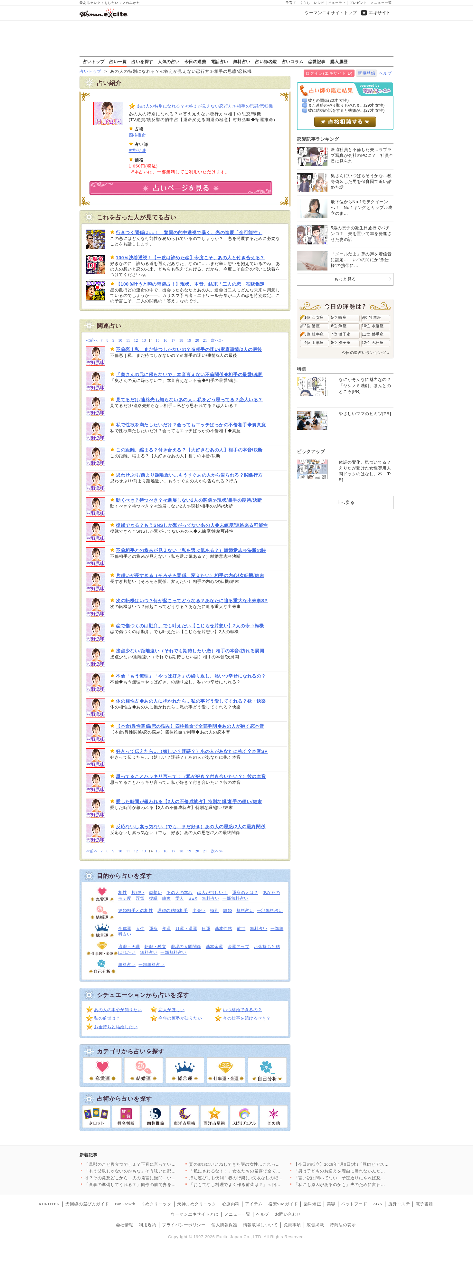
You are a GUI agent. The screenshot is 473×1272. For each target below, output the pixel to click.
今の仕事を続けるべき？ (247, 1018)
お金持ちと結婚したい (115, 1026)
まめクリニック (156, 1203)
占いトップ (94, 61)
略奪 (166, 898)
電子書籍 (424, 1203)
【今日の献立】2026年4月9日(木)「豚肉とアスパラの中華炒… (354, 1164)
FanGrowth (125, 1203)
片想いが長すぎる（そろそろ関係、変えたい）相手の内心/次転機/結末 (190, 575)
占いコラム (293, 61)
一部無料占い (235, 898)
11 (128, 340)
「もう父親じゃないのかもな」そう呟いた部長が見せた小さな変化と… (154, 1171)
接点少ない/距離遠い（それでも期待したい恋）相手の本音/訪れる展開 (190, 650)
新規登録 (366, 73)
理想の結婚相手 (172, 910)
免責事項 (292, 1224)
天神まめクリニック (196, 1203)
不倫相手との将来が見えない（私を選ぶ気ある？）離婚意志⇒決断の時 (191, 550)
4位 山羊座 (314, 342)
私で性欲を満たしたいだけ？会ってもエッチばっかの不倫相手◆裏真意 (191, 424)
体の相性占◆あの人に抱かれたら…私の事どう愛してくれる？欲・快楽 (191, 701)
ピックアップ (311, 451)
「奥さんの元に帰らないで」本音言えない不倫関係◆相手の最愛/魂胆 (189, 374)
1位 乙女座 (314, 317)
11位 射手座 (372, 334)
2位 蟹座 (312, 326)
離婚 (227, 910)
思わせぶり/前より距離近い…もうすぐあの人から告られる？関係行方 (189, 475)
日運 (206, 928)
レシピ (319, 3)
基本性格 (223, 928)
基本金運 (214, 946)
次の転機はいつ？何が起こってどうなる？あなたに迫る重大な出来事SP (192, 600)
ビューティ (337, 3)
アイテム (253, 1203)
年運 (166, 928)
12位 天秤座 (372, 342)
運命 (153, 928)
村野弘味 (137, 150)
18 (181, 340)
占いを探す (142, 61)
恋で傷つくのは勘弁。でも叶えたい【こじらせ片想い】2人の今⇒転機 (190, 625)
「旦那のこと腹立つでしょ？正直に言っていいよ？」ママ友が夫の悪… (154, 1164)
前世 (241, 928)
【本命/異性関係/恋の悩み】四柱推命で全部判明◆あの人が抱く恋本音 (190, 726)
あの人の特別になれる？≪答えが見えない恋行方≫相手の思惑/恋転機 (205, 106)
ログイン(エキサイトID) (329, 73)
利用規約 (147, 1224)
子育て (291, 3)
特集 (301, 369)
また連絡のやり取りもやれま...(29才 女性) (346, 105)
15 (158, 340)
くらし (305, 3)
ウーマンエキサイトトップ (331, 12)
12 (136, 340)
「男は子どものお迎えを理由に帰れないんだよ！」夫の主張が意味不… (363, 1171)
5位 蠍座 (338, 317)
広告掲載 (315, 1224)
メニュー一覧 (381, 3)
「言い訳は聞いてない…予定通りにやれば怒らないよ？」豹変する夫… (363, 1177)
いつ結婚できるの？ (242, 1009)
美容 (331, 1203)
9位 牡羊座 (371, 317)
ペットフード (354, 1203)
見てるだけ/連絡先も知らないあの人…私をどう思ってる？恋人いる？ (189, 399)
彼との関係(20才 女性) (328, 100)
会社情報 (124, 1224)
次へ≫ (217, 340)
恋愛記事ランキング (318, 139)
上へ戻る (345, 502)
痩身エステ (399, 1203)
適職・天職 (129, 946)
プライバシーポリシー (183, 1224)
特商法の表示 (343, 1224)
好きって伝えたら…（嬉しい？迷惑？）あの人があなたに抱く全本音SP (192, 751)
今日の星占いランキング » (366, 352)
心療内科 (231, 1203)
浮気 (140, 898)
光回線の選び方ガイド (87, 1203)
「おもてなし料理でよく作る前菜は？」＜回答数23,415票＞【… (252, 1184)
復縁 (153, 898)
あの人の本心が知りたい (118, 1009)
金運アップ (239, 946)
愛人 (179, 898)
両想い (155, 892)
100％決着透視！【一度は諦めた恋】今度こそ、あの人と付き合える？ (190, 257)
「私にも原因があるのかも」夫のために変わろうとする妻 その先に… (362, 1184)
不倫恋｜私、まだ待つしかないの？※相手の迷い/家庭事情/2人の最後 (189, 349)
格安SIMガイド (283, 1203)
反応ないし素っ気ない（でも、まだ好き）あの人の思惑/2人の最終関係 (190, 826)
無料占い (242, 61)
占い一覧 (118, 61)
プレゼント (358, 3)
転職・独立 (155, 946)
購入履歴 (339, 61)
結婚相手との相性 (135, 910)
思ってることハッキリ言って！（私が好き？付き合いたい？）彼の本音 (191, 776)
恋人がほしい (171, 1009)
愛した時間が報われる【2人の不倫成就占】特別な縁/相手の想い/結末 (189, 801)
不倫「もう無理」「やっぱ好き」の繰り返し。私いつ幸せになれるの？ (191, 676)
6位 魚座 (338, 326)
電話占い (219, 61)
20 (197, 340)
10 (120, 340)
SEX (193, 898)
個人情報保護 (224, 1224)
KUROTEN (49, 1203)
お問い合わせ (288, 1214)
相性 (122, 892)
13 (144, 340)
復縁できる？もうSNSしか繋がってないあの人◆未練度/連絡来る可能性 (192, 525)
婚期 (214, 910)
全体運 (124, 928)
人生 (140, 928)
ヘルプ (385, 73)
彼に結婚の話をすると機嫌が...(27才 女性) (346, 110)
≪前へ (92, 340)
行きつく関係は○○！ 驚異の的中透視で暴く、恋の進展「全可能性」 (189, 232)
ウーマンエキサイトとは (195, 1214)
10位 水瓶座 (372, 326)
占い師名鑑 (266, 61)
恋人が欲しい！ (212, 892)
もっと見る (345, 279)
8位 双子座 (341, 342)
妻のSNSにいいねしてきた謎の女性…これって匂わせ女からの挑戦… (256, 1164)
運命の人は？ (245, 892)
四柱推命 (137, 135)
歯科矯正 (312, 1203)
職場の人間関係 (186, 946)
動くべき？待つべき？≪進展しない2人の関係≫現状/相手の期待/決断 (189, 500)
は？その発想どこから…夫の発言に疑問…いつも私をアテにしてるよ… (154, 1177)
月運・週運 (186, 928)
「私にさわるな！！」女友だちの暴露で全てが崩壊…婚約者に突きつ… (258, 1171)
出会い (199, 910)
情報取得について (260, 1224)
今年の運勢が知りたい (180, 1018)
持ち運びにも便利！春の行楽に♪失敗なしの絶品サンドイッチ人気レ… (257, 1177)
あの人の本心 (179, 892)
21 (205, 340)
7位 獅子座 (341, 334)
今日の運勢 (195, 61)
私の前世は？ (107, 1018)
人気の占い (169, 61)
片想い (138, 892)
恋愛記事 (317, 61)
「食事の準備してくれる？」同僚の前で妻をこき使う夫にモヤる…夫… (154, 1184)
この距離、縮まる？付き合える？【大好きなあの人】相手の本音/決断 (189, 449)
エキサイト (380, 12)
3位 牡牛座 (314, 334)
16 (166, 340)
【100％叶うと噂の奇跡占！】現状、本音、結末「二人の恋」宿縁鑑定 (190, 284)
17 (173, 340)
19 (189, 340)
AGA (378, 1203)
